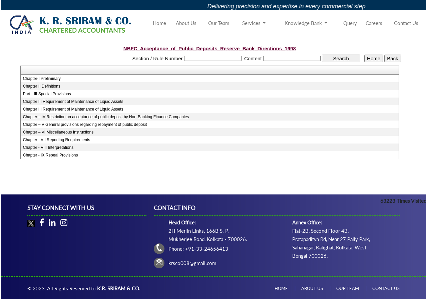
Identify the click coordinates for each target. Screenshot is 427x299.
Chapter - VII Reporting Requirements (56, 140)
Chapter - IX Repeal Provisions (50, 155)
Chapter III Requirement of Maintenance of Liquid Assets (73, 101)
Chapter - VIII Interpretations (48, 147)
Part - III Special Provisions (47, 94)
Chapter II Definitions (41, 86)
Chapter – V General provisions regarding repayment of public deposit (85, 124)
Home (159, 23)
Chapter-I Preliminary (42, 78)
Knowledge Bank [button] (304, 23)
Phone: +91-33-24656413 (198, 249)
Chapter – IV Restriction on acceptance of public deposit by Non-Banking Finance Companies (106, 117)
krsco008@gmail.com (192, 263)
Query (350, 23)
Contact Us (406, 23)
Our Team (218, 23)
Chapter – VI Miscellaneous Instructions (58, 132)
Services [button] (252, 23)
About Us (186, 23)
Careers (374, 23)
